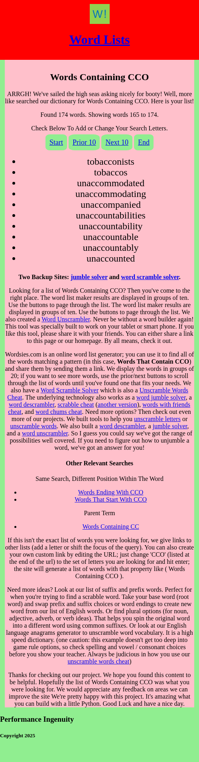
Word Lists (99, 39)
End (144, 142)
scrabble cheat (75, 404)
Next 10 (116, 142)
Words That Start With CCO (111, 499)
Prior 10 (84, 142)
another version (117, 404)
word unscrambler (45, 433)
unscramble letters (157, 418)
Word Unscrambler (65, 319)
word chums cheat (58, 411)
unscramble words (33, 426)
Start (56, 142)
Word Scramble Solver (70, 390)
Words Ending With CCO (111, 492)
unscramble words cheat (99, 661)
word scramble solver (150, 277)
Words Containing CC (111, 526)
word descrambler (31, 404)
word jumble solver (161, 397)
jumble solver (89, 277)
